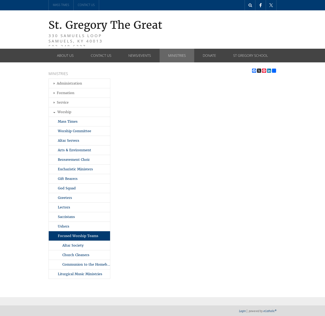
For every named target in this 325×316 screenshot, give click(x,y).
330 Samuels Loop (69, 34)
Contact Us (86, 5)
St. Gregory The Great (68, 20)
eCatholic (269, 311)
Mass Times (61, 5)
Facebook (260, 5)
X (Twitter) (271, 5)
